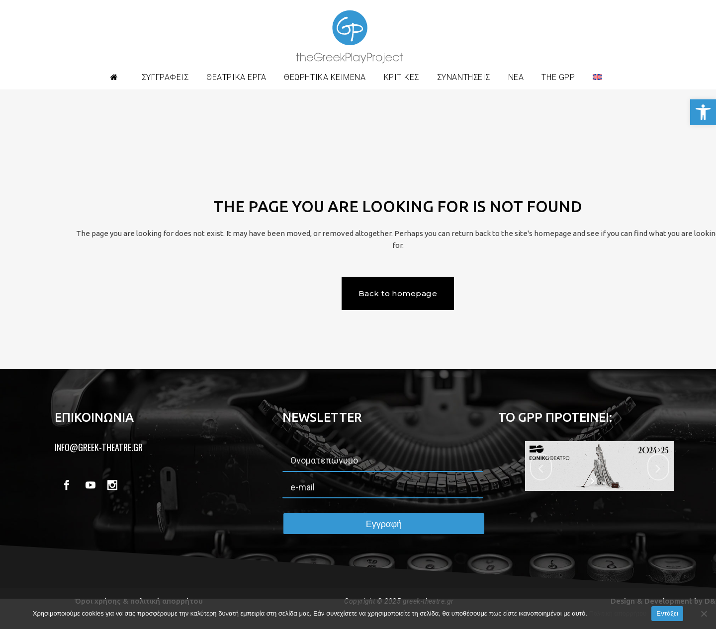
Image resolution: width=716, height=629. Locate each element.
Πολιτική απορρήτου (617, 613)
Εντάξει (667, 613)
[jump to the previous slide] (541, 467)
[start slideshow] (593, 481)
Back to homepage (397, 293)
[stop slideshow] (606, 481)
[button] (703, 112)
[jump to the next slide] (658, 467)
